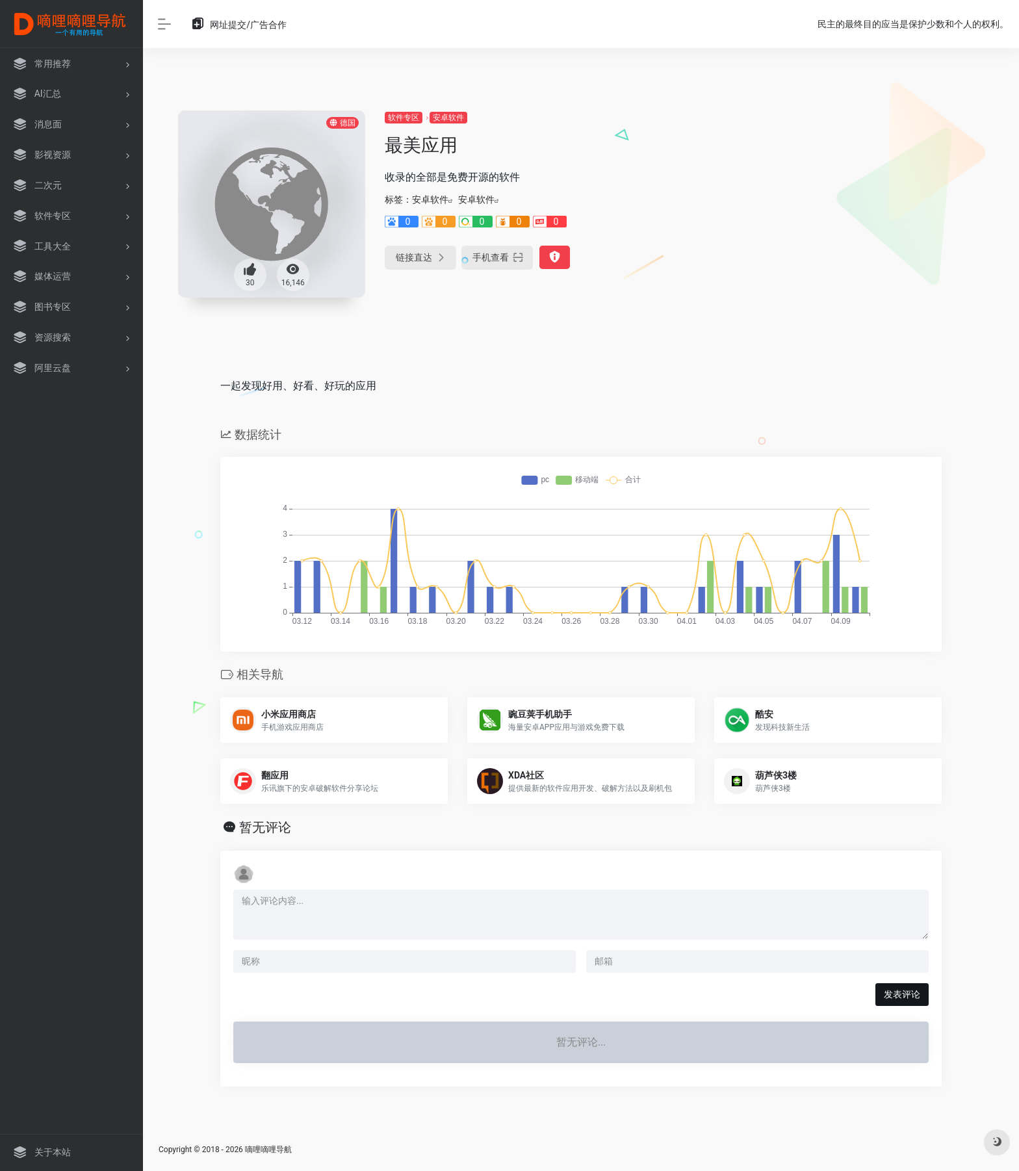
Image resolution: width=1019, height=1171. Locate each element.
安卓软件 (448, 117)
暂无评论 (265, 827)
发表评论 (902, 994)
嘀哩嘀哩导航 (268, 1149)
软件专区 (403, 117)
